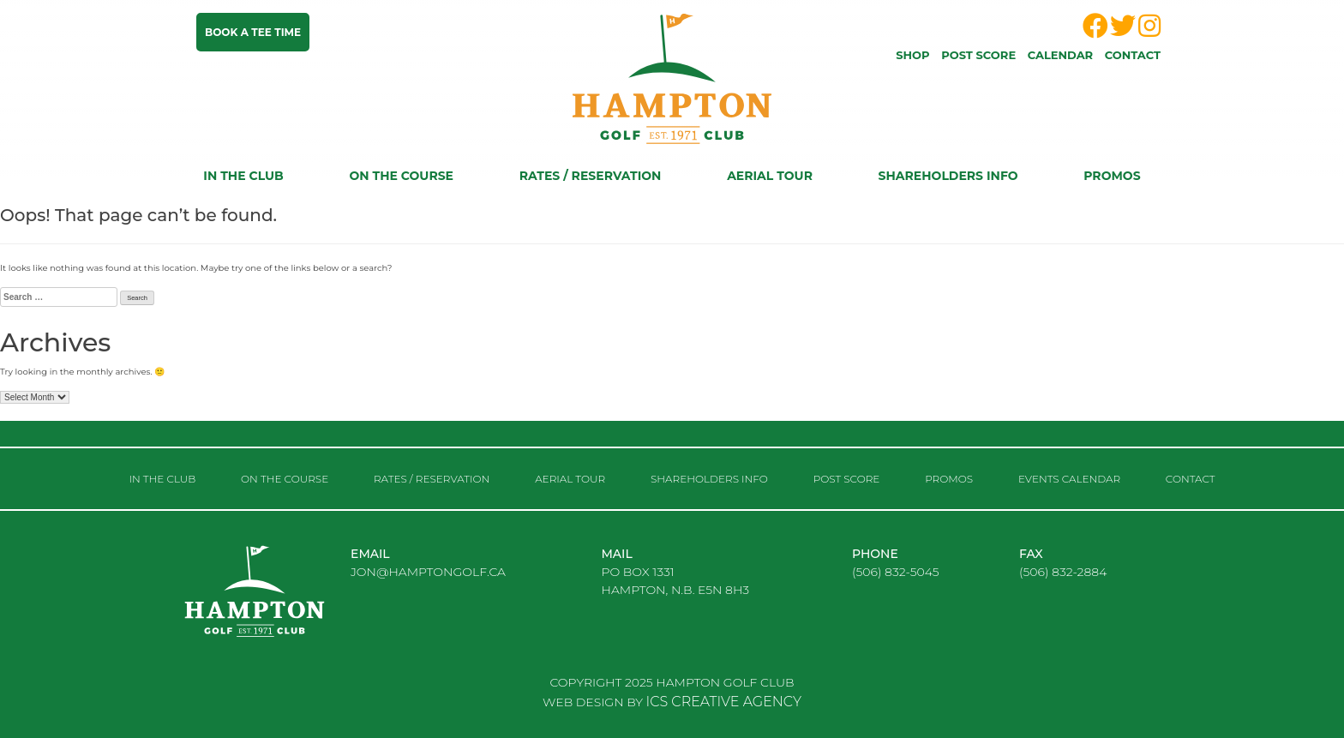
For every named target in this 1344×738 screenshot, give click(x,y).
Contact (1133, 55)
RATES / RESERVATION (590, 175)
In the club (243, 175)
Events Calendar (1069, 478)
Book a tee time (253, 32)
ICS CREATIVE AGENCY (723, 701)
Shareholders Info (948, 175)
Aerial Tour (770, 175)
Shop (912, 55)
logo (269, 605)
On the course (401, 175)
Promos (1111, 175)
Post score (978, 55)
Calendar (1060, 55)
